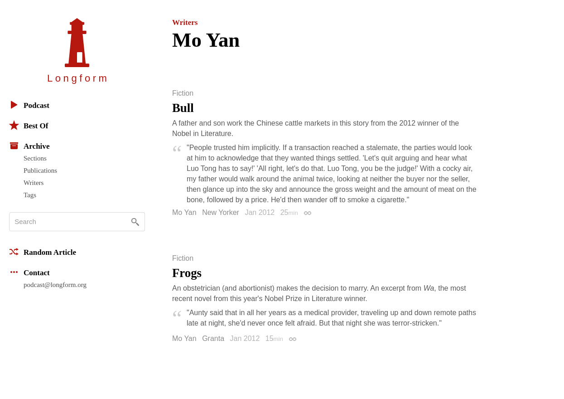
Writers (33, 182)
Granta (213, 338)
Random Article (42, 252)
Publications (40, 170)
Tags (30, 195)
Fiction (182, 93)
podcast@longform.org (55, 284)
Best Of (28, 125)
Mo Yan (184, 212)
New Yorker (220, 212)
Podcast (29, 105)
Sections (35, 158)
